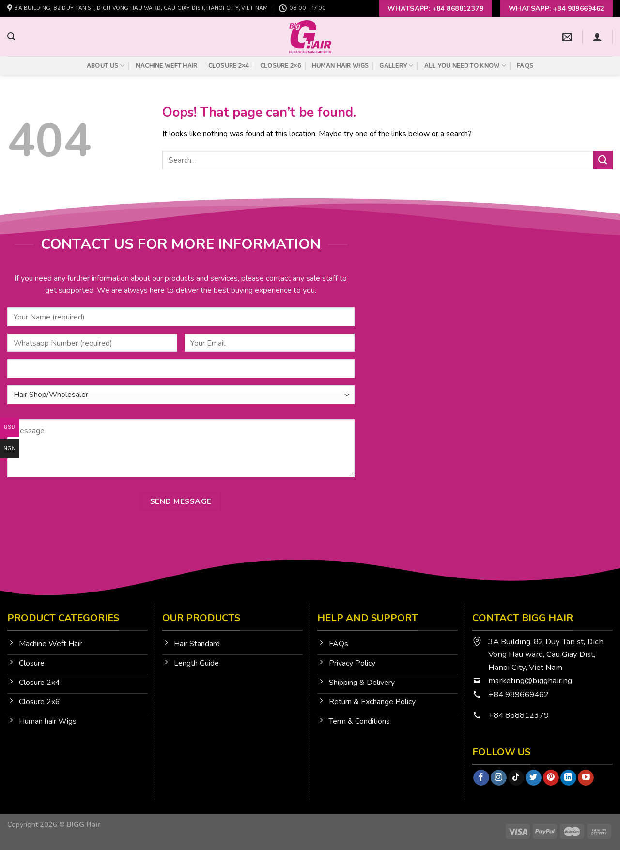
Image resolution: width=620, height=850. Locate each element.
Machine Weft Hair (167, 66)
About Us (106, 66)
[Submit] (603, 160)
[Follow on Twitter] (534, 778)
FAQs (525, 66)
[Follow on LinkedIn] (568, 778)
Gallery (396, 66)
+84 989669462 (518, 694)
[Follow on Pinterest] (551, 778)
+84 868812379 (519, 715)
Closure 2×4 (228, 66)
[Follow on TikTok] (516, 778)
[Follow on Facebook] (481, 778)
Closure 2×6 (280, 66)
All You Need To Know (465, 66)
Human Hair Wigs (340, 66)
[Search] (11, 36)
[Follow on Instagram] (499, 778)
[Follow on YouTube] (586, 778)
